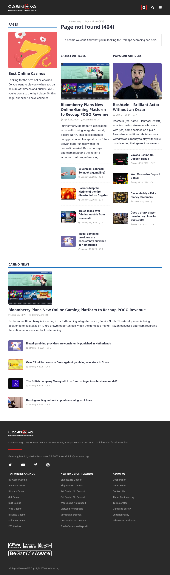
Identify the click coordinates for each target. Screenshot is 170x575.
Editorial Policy (121, 514)
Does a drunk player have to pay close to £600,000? (143, 216)
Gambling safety (122, 508)
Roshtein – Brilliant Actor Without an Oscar (136, 107)
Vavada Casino (16, 485)
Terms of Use (120, 503)
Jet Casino (14, 497)
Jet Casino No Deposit (73, 491)
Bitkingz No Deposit (71, 479)
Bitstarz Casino (16, 491)
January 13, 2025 (89, 249)
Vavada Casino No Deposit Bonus (142, 156)
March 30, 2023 (140, 224)
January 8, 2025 (36, 404)
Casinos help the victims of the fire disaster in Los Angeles (93, 191)
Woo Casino (14, 508)
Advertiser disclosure (124, 520)
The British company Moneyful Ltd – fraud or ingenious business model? (72, 381)
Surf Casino (14, 503)
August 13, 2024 (140, 163)
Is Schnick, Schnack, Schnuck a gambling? (91, 170)
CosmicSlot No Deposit (73, 520)
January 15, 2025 (89, 222)
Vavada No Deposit (71, 514)
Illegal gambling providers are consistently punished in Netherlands (92, 239)
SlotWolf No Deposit (72, 508)
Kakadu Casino (16, 520)
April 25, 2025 (71, 119)
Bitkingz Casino (17, 514)
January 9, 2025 (36, 367)
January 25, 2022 (141, 201)
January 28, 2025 (89, 177)
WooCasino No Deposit (73, 503)
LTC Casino (14, 526)
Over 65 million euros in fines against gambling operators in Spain (67, 362)
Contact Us (119, 491)
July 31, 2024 (123, 114)
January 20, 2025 (89, 200)
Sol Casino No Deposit (73, 497)
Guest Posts (119, 485)
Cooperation (119, 479)
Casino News (18, 264)
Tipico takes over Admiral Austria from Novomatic (91, 214)
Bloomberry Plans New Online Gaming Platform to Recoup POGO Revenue (84, 109)
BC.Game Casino (17, 479)
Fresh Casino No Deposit (74, 526)
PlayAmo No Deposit (72, 485)
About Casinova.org (124, 497)
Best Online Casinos (26, 73)
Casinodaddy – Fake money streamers (143, 195)
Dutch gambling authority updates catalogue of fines (59, 400)
